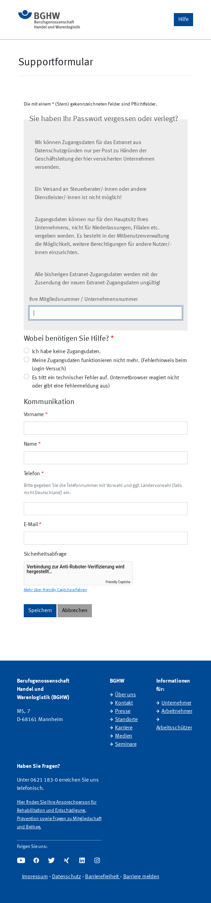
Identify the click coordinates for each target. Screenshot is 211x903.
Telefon (32, 474)
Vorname (34, 414)
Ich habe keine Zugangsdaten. (66, 352)
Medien (123, 736)
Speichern (40, 610)
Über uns (125, 695)
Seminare (125, 744)
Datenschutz (66, 877)
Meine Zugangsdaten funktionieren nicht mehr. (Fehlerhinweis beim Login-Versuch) (109, 365)
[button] (183, 19)
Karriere (123, 728)
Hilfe (183, 19)
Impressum (35, 877)
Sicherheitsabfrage (45, 554)
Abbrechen (74, 610)
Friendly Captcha (118, 582)
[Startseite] (49, 19)
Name (30, 444)
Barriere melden (141, 877)
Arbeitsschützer (174, 728)
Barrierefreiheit (102, 877)
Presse (122, 711)
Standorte (126, 719)
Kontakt (124, 703)
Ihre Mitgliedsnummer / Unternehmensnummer (83, 299)
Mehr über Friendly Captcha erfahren (55, 590)
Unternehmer (176, 703)
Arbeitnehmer (176, 711)
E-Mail (31, 524)
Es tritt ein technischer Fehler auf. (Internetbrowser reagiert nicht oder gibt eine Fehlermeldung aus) (105, 382)
